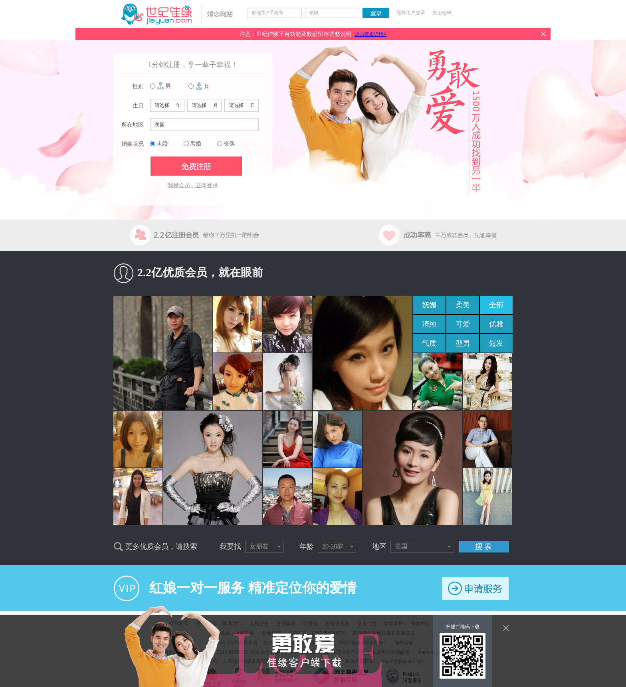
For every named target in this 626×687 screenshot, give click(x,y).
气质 (429, 343)
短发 (496, 343)
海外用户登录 (410, 13)
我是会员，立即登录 (193, 185)
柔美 (463, 305)
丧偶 (229, 144)
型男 (463, 343)
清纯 (429, 324)
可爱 (463, 324)
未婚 (162, 144)
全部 (496, 305)
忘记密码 (442, 13)
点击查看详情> (370, 34)
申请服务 (475, 588)
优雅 (496, 324)
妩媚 (429, 305)
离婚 (195, 144)
